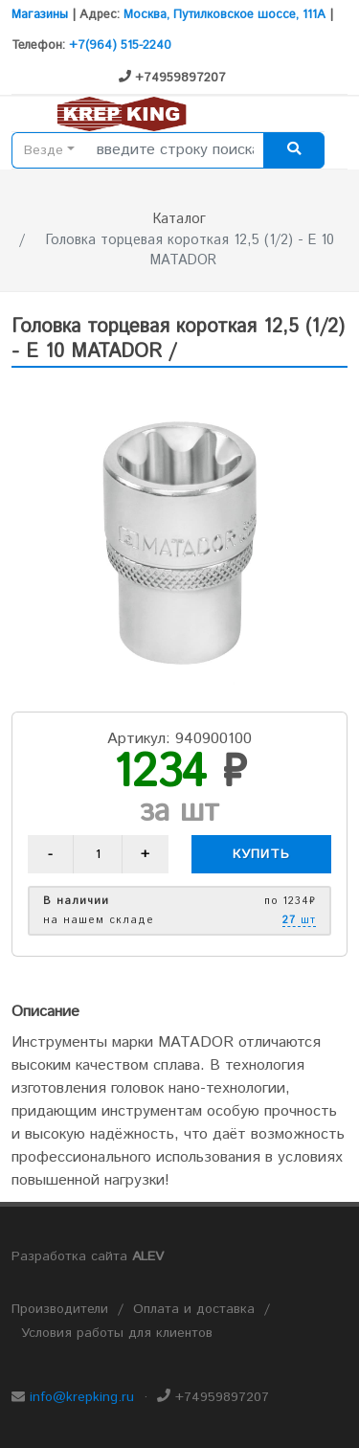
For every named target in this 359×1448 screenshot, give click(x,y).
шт (299, 921)
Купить (261, 854)
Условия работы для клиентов (117, 1333)
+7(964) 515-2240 (120, 45)
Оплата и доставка (194, 1309)
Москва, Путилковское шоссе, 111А (224, 15)
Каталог (179, 219)
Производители (59, 1309)
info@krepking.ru (82, 1397)
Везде (43, 150)
